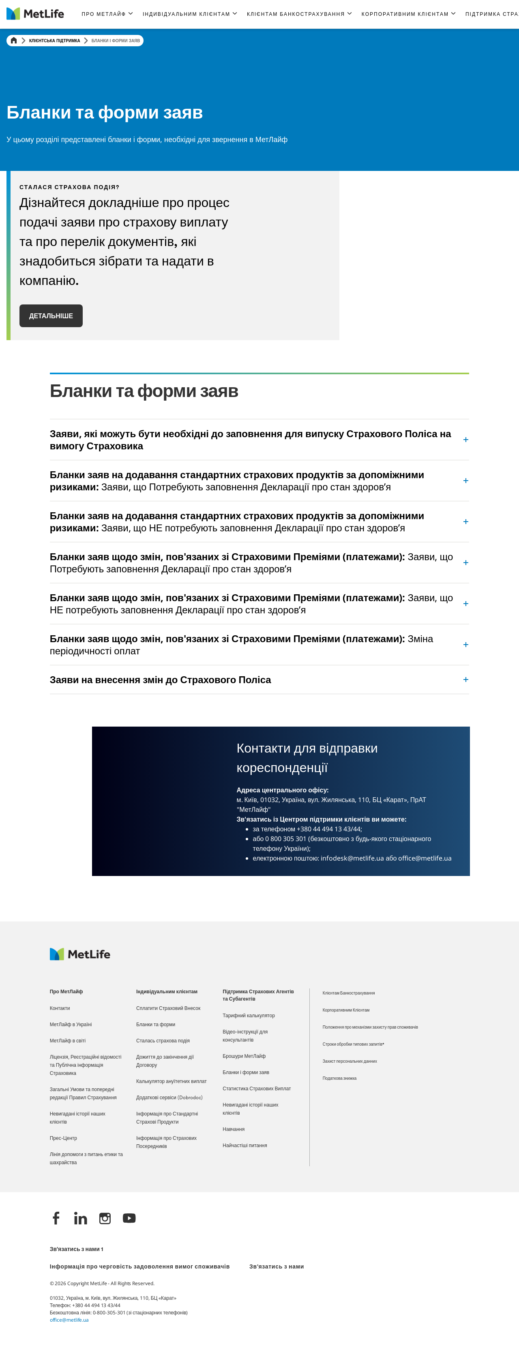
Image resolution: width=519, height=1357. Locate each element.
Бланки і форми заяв (246, 1072)
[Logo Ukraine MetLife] (80, 958)
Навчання (233, 1129)
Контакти (60, 1008)
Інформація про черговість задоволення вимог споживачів (140, 1267)
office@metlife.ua (425, 858)
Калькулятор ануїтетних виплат (171, 1081)
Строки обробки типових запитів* (353, 1044)
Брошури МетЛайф (244, 1056)
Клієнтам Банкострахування (349, 993)
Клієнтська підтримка (54, 40)
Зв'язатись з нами (276, 1267)
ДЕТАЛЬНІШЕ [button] (51, 315)
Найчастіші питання (245, 1145)
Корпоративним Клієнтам (346, 1010)
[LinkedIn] (80, 1219)
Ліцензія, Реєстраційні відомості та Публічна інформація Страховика (86, 1065)
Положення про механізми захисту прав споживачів (370, 1027)
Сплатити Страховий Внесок (168, 1008)
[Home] (14, 40)
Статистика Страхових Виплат (257, 1089)
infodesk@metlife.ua (352, 858)
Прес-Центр (63, 1138)
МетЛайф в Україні (71, 1025)
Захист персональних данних (350, 1061)
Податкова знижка (340, 1079)
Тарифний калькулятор (249, 1016)
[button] (107, 14)
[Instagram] (105, 1219)
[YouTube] (129, 1219)
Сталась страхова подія (163, 1041)
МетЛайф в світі (68, 1041)
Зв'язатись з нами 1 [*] (76, 1250)
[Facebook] (56, 1219)
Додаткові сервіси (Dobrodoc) (169, 1098)
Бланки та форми (155, 1025)
